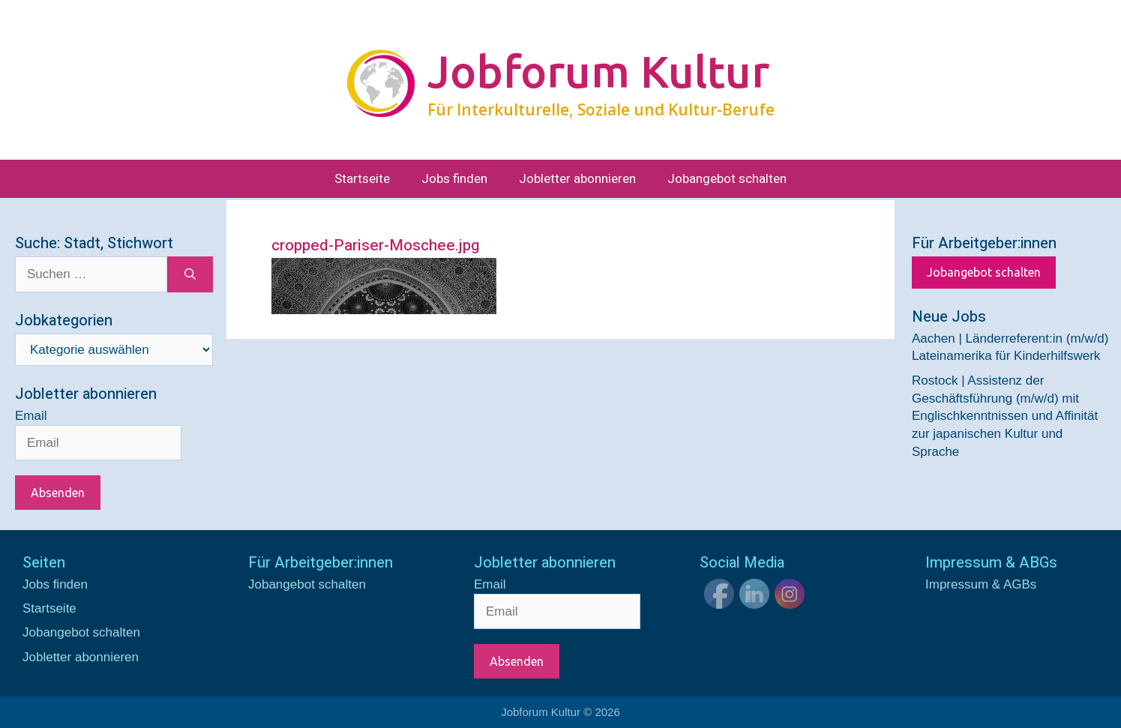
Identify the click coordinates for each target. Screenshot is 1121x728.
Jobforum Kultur (598, 71)
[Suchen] (190, 274)
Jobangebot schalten (727, 178)
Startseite (362, 178)
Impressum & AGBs (980, 584)
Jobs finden (454, 178)
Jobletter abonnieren (577, 178)
